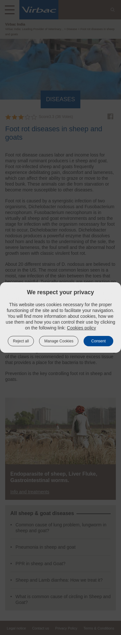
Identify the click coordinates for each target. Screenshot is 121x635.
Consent (98, 341)
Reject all (21, 341)
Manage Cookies (58, 341)
